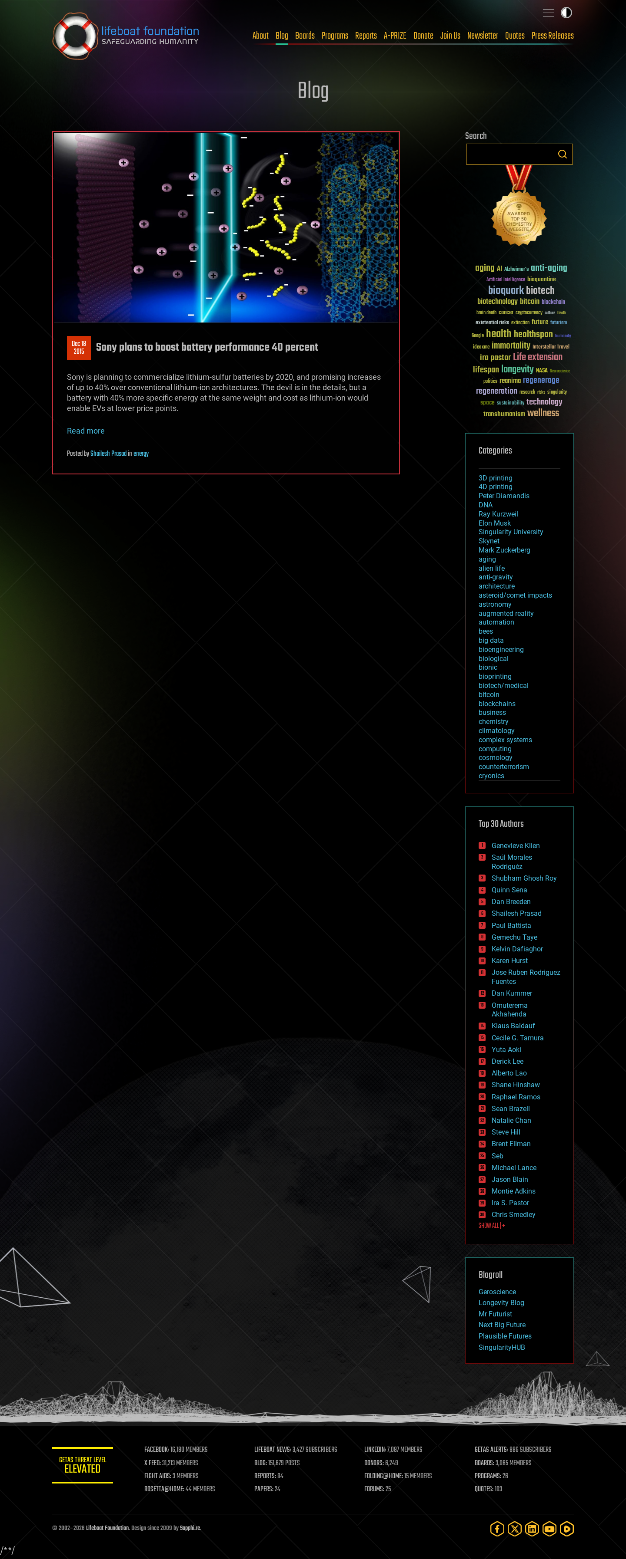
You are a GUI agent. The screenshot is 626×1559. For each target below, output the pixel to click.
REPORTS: (265, 1476)
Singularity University (511, 532)
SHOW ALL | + (492, 1226)
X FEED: (152, 1463)
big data (491, 640)
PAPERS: (263, 1489)
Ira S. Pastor (510, 1203)
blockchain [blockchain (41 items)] (553, 302)
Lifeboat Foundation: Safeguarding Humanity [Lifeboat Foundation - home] (126, 36)
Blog (282, 36)
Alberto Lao (509, 1073)
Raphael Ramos (516, 1097)
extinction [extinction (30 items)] (520, 323)
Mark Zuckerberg (504, 550)
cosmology (496, 757)
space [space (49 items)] (487, 402)
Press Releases (553, 36)
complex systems (505, 740)
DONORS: (374, 1463)
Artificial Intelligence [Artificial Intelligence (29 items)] (505, 280)
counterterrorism (504, 767)
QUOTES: (484, 1489)
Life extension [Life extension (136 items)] (538, 357)
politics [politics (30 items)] (490, 382)
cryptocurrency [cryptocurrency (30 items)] (529, 313)
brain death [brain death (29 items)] (486, 313)
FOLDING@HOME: (384, 1476)
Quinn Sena (509, 890)
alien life (492, 568)
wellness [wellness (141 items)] (543, 413)
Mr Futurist (495, 1314)
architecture (497, 586)
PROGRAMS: (488, 1476)
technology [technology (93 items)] (544, 403)
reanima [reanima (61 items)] (510, 381)
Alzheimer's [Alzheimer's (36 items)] (516, 269)
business (492, 712)
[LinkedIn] (532, 1528)
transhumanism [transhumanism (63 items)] (504, 414)
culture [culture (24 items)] (550, 313)
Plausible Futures (505, 1336)
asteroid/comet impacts (515, 595)
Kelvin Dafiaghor (517, 949)
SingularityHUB (502, 1347)
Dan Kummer (512, 993)
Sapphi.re (190, 1528)
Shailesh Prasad (108, 454)
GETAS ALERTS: (491, 1450)
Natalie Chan (511, 1120)
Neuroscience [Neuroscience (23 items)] (560, 371)
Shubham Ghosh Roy (524, 878)
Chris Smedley (514, 1214)
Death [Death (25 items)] (561, 313)
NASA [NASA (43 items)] (542, 371)
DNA (486, 505)
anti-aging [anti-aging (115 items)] (549, 268)
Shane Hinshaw (516, 1085)
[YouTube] (549, 1528)
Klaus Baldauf (513, 1026)
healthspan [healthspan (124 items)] (533, 334)
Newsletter (482, 36)
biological (494, 659)
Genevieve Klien (516, 846)
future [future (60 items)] (540, 322)
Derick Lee (507, 1061)
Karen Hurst (510, 961)
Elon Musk (495, 523)
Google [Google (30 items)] (478, 336)
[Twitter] (515, 1528)
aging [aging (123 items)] (485, 268)
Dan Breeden (511, 902)
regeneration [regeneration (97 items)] (496, 391)
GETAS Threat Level (82, 1467)
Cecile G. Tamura (518, 1038)
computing (495, 749)
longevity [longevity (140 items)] (517, 369)
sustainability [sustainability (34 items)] (510, 404)
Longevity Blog (501, 1303)
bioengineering (501, 649)
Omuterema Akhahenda (510, 1010)
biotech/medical (504, 685)
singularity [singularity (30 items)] (557, 392)
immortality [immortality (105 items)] (511, 346)
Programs (335, 36)
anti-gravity (496, 577)
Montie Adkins (514, 1191)
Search (562, 154)
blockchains (497, 704)
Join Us (450, 36)
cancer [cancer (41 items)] (506, 312)
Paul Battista (511, 925)
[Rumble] (567, 1528)
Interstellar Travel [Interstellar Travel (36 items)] (551, 347)
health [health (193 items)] (499, 334)
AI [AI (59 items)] (499, 269)
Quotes (515, 36)
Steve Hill (506, 1132)
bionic (488, 667)
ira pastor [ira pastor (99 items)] (495, 358)
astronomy (495, 604)
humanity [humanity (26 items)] (563, 336)
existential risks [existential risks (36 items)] (492, 323)
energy (141, 454)
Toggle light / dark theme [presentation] (566, 12)
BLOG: (260, 1463)
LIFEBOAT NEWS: (272, 1450)
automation (496, 622)
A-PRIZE (395, 36)
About (261, 36)
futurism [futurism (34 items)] (558, 323)
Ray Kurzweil (498, 514)
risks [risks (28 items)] (541, 392)
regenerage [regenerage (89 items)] (541, 380)
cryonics (491, 776)
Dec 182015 (79, 348)
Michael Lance (514, 1168)
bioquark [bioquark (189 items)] (506, 291)
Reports (366, 36)
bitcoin (489, 695)
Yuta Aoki (506, 1050)
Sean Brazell (511, 1109)
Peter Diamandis (504, 496)
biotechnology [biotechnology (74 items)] (497, 301)
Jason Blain (510, 1179)
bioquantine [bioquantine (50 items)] (541, 279)
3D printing (496, 478)
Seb (497, 1156)
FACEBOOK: (156, 1450)
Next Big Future (502, 1325)
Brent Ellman (511, 1144)
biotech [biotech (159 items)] (540, 291)
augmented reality (506, 613)
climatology (497, 731)
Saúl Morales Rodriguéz (512, 862)
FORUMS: (375, 1489)
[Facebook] (497, 1528)
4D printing (496, 487)
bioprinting (495, 676)
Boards (305, 36)
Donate (423, 36)
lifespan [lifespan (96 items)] (486, 370)
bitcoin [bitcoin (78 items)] (529, 301)
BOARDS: (484, 1463)
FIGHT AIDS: (157, 1476)
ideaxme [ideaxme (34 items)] (481, 348)
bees (486, 631)
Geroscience (497, 1292)
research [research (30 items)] (527, 392)
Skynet (489, 541)
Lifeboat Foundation (107, 1528)
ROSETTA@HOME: (164, 1489)
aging (487, 559)
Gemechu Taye (514, 937)
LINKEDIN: (375, 1450)
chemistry (494, 721)
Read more (86, 430)
